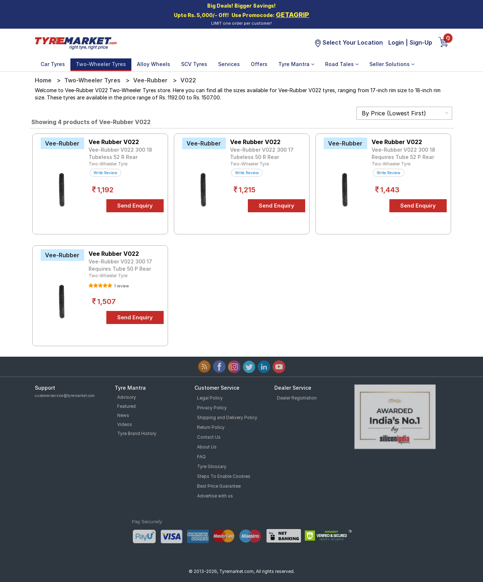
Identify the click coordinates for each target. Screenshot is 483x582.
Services (229, 64)
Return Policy (211, 427)
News (123, 415)
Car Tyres (53, 64)
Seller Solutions (391, 64)
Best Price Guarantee (219, 486)
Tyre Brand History (136, 433)
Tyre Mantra (296, 64)
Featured (126, 406)
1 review (121, 286)
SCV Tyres (194, 64)
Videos (124, 424)
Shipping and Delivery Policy (227, 417)
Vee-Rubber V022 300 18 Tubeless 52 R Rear (120, 153)
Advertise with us (215, 496)
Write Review (105, 173)
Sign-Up (421, 42)
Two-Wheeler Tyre (108, 164)
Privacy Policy (212, 407)
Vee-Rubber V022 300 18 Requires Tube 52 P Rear (403, 153)
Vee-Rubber (150, 80)
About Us (207, 447)
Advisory (126, 397)
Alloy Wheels (153, 64)
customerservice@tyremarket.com (65, 395)
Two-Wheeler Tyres (101, 64)
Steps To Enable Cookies (223, 476)
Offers (259, 64)
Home (43, 80)
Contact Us (209, 437)
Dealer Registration (297, 398)
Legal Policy (210, 398)
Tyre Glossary (211, 466)
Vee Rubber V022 (114, 142)
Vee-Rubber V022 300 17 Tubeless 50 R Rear (262, 153)
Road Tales (342, 64)
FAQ (201, 456)
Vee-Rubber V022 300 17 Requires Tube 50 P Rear (120, 265)
